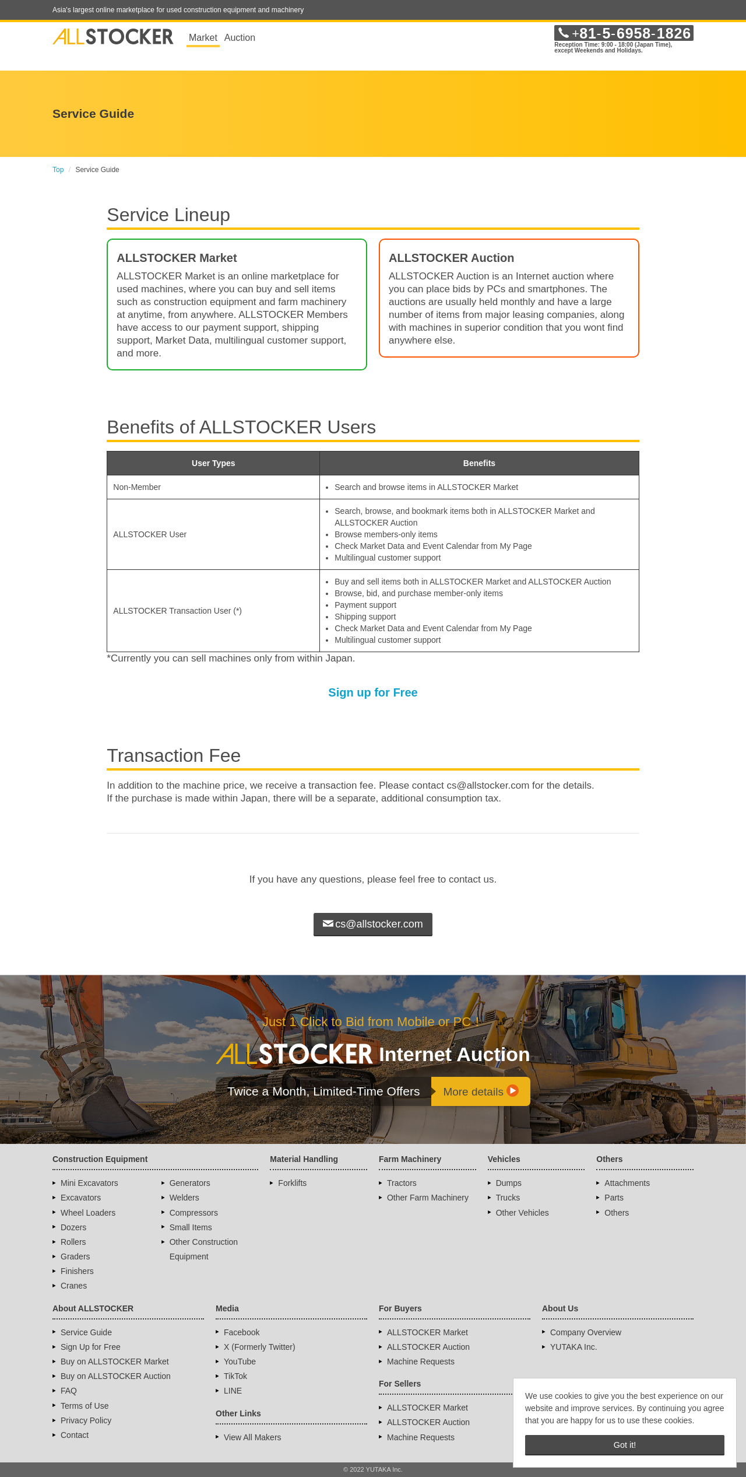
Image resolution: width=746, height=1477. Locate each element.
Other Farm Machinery (428, 1197)
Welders (184, 1197)
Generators (190, 1183)
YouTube (240, 1361)
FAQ (69, 1390)
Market (203, 38)
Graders (75, 1256)
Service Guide (86, 1332)
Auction (239, 38)
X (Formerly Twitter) (259, 1347)
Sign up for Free (372, 692)
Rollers (73, 1242)
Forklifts (292, 1183)
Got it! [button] (625, 1445)
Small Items (191, 1227)
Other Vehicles (522, 1212)
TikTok (235, 1376)
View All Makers (252, 1437)
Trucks (508, 1197)
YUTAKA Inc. (573, 1347)
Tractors (402, 1183)
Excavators (81, 1197)
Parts (614, 1197)
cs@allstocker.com (373, 924)
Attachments (627, 1183)
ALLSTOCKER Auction (428, 1347)
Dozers (73, 1227)
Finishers (77, 1271)
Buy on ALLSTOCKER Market (115, 1361)
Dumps (509, 1183)
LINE (233, 1390)
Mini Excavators (89, 1183)
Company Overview (585, 1332)
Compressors (194, 1212)
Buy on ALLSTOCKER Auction (116, 1376)
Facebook (241, 1332)
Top (58, 170)
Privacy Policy (86, 1420)
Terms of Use (84, 1405)
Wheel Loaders (88, 1212)
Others (616, 1212)
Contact (75, 1435)
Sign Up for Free (91, 1347)
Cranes (74, 1285)
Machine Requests (421, 1361)
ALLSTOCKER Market (427, 1332)
